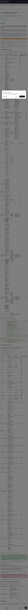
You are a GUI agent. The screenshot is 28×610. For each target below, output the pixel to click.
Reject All (16, 96)
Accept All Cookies (22, 96)
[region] (14, 94)
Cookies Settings (5, 96)
